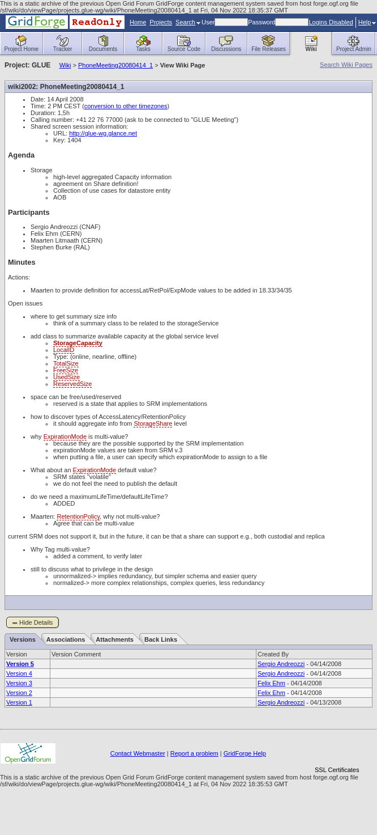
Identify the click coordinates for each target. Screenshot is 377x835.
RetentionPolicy (78, 516)
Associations (65, 639)
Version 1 (19, 702)
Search (187, 22)
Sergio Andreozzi (281, 663)
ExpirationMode (65, 436)
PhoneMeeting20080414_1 (115, 65)
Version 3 (19, 683)
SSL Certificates (337, 769)
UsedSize (66, 377)
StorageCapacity (77, 343)
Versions (23, 639)
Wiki (65, 65)
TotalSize (66, 363)
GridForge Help (245, 753)
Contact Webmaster (137, 753)
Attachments (115, 639)
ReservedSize (72, 383)
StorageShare (153, 423)
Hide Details (36, 622)
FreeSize (65, 370)
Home (138, 22)
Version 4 (19, 673)
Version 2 (19, 692)
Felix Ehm (271, 683)
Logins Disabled (331, 22)
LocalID (63, 349)
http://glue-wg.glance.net (103, 133)
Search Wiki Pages (346, 64)
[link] (337, 750)
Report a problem (194, 753)
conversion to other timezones (126, 106)
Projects (160, 22)
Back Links (160, 639)
